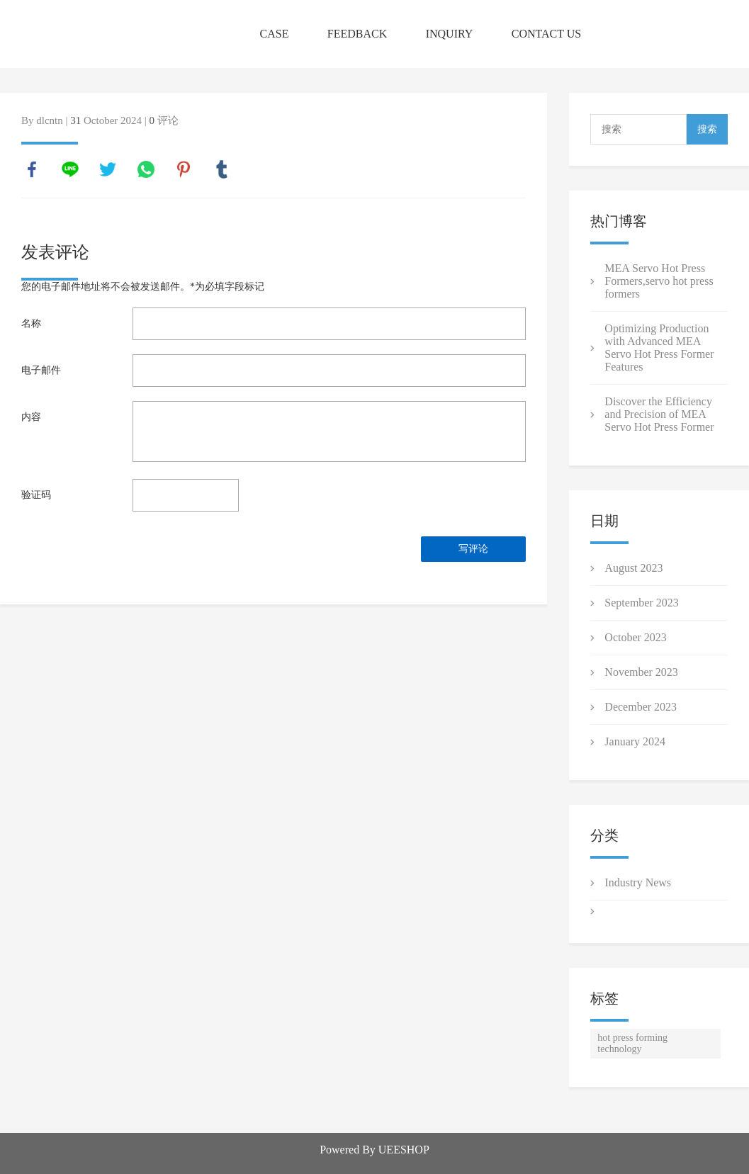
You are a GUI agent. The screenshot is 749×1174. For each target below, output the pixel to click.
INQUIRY (449, 34)
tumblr (221, 169)
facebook (32, 169)
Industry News (637, 882)
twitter (107, 169)
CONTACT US (546, 34)
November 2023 (641, 672)
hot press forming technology (632, 1043)
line (70, 169)
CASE (274, 34)
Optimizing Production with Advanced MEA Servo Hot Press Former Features (659, 347)
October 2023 (635, 637)
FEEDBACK (357, 34)
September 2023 (641, 603)
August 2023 (633, 568)
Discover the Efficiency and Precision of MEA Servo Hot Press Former (659, 414)
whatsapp (146, 169)
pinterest (183, 169)
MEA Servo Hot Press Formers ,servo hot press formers (658, 281)
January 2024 (634, 741)
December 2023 (640, 707)
